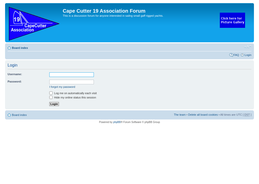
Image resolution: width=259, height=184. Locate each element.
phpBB (117, 122)
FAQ (236, 54)
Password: (15, 81)
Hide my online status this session (72, 97)
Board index (20, 47)
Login (248, 54)
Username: (15, 74)
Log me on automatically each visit (73, 93)
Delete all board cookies (203, 114)
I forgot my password (62, 86)
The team (180, 114)
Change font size (247, 47)
